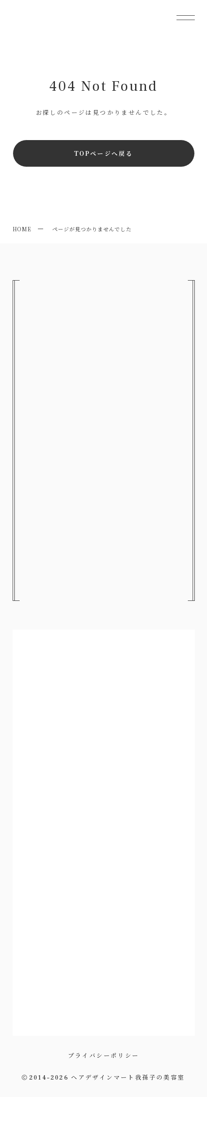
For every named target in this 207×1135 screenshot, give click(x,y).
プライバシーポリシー (103, 1055)
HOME (22, 229)
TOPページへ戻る (103, 153)
